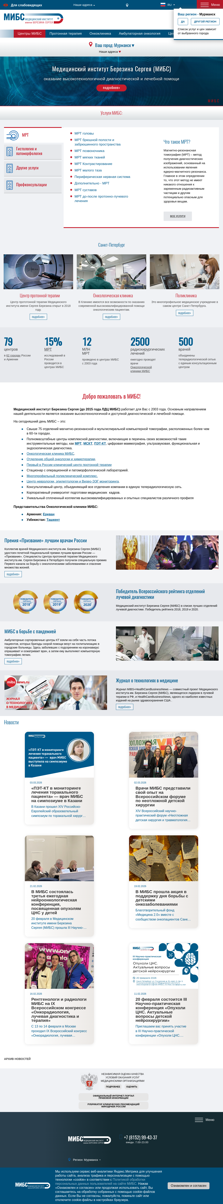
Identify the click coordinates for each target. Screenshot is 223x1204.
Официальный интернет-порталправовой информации (113, 1097)
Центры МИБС (30, 33)
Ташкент (53, 519)
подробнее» (111, 87)
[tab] (35, 135)
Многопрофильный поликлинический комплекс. (62, 476)
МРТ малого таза (88, 170)
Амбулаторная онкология (139, 33)
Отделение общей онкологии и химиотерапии (61, 459)
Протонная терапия (65, 33)
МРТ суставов (86, 190)
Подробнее (113, 1086)
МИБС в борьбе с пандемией (30, 631)
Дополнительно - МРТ (92, 183)
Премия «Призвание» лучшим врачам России (45, 540)
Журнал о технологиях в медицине (147, 680)
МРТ (48, 349)
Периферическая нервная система (102, 177)
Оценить (131, 1086)
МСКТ (88, 443)
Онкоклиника (100, 33)
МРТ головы (84, 133)
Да (183, 21)
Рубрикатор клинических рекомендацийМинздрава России (114, 1105)
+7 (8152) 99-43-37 (140, 1137)
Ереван (49, 514)
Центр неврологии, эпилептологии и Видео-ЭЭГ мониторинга (73, 481)
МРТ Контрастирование (93, 164)
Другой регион (205, 21)
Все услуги (177, 216)
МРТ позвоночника (89, 151)
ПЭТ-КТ (100, 443)
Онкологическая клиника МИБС (50, 453)
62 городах (13, 355)
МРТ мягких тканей (90, 157)
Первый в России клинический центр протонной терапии (69, 465)
